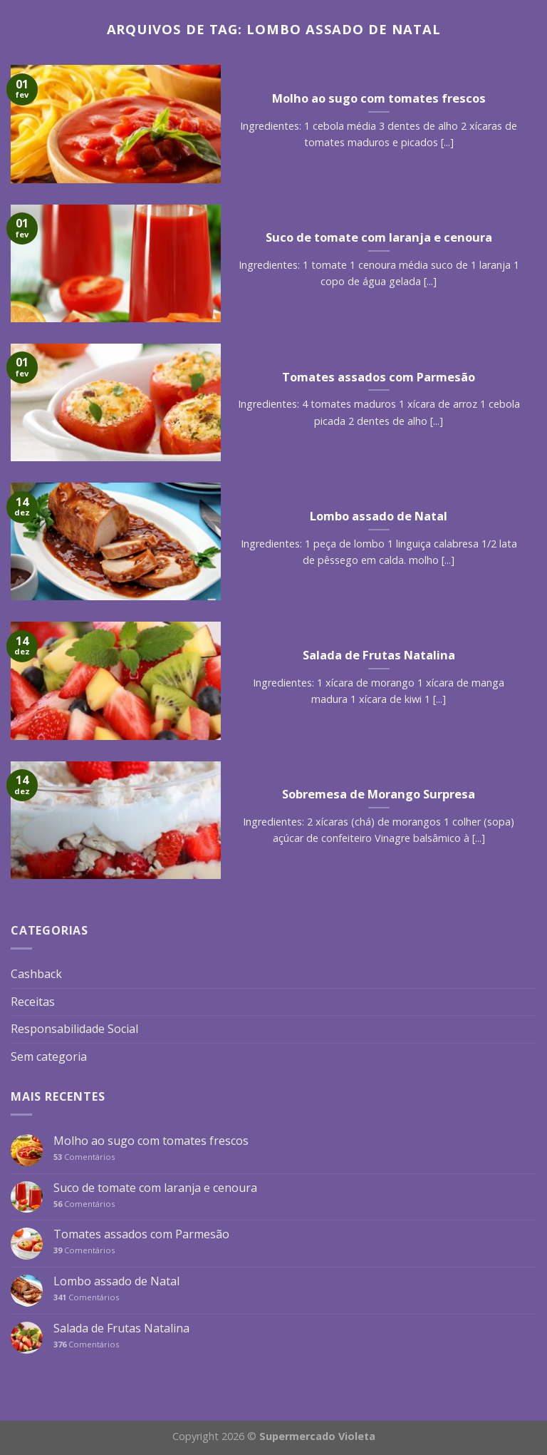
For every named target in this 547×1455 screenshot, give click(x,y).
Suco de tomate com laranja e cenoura (155, 1188)
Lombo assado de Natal (116, 1281)
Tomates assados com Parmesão (141, 1234)
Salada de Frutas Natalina (121, 1328)
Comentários (84, 1156)
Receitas (33, 1001)
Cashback (36, 974)
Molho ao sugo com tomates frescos (151, 1141)
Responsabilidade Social (74, 1029)
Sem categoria (49, 1056)
